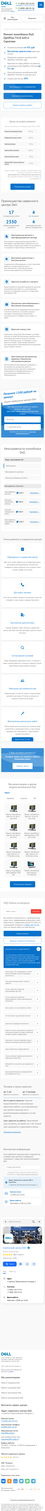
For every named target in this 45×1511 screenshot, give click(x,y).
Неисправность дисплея (10, 493)
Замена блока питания (12, 150)
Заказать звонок (22, 766)
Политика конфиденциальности (22, 1500)
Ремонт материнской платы (13, 131)
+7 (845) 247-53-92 (26, 3)
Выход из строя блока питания (9, 502)
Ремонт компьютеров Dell (12, 1398)
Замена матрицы (10, 144)
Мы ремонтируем (11, 18)
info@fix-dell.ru (8, 1433)
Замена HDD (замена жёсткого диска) (14, 163)
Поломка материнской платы (9, 512)
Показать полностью (12, 1132)
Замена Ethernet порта (12, 156)
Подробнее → (35, 493)
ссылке (11, 1371)
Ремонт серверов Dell (10, 1383)
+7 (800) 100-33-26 (26, 8)
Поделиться (3, 1481)
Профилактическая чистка (13, 137)
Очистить (36, 911)
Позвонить (32, 18)
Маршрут (10, 1264)
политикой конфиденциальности (26, 432)
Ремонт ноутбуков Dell (10, 1387)
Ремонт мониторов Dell (11, 1392)
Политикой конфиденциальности (27, 1174)
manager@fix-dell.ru (10, 1439)
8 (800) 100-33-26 (9, 1427)
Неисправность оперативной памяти (10, 522)
